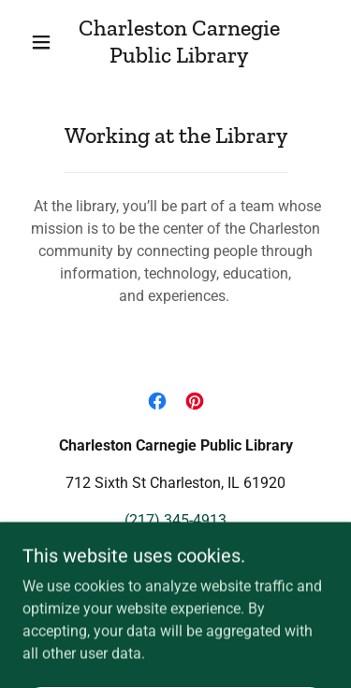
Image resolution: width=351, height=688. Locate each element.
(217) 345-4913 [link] (175, 520)
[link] (179, 42)
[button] (41, 42)
